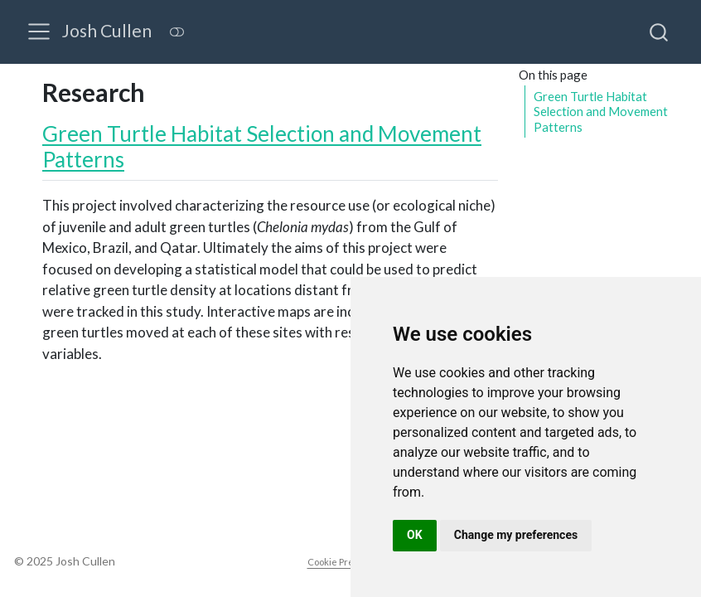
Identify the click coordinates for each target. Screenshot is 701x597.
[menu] (39, 31)
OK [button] (415, 534)
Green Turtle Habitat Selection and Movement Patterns (601, 111)
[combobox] (659, 31)
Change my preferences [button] (516, 534)
